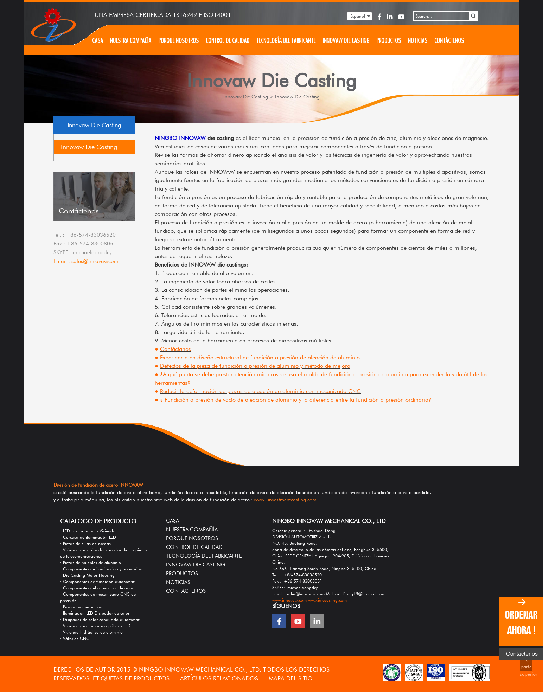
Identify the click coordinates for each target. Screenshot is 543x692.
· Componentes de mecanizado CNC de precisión (98, 597)
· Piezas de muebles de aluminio (90, 562)
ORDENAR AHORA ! (521, 622)
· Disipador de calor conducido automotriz (100, 619)
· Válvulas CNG (75, 638)
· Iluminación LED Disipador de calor (94, 613)
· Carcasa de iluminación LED (88, 537)
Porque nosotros (178, 41)
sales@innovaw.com (95, 261)
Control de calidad (227, 41)
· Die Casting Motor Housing (87, 575)
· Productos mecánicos (81, 606)
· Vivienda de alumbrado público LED (95, 625)
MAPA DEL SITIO (291, 678)
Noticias (417, 41)
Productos (388, 41)
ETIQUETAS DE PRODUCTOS (132, 678)
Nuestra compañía (130, 41)
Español (357, 16)
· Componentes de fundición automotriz (97, 581)
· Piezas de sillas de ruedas (85, 543)
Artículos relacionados (220, 678)
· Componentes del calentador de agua (97, 587)
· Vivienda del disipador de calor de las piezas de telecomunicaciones (103, 553)
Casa (97, 41)
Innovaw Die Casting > (248, 97)
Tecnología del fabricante (285, 41)
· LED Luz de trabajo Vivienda (87, 530)
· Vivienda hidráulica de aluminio (91, 632)
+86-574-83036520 (91, 235)
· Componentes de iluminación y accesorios (101, 568)
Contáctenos (449, 41)
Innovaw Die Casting (345, 41)
